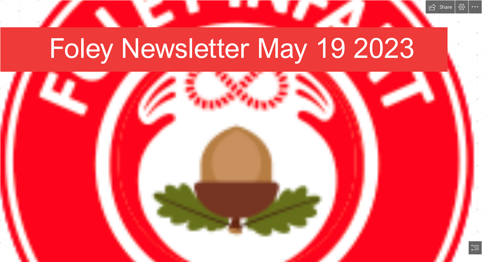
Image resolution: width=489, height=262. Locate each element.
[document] (244, 131)
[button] (440, 6)
